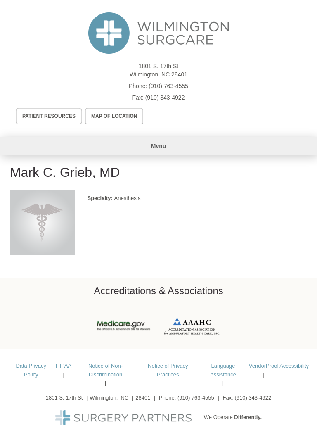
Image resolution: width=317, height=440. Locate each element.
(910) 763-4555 (168, 86)
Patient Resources (49, 116)
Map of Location (114, 116)
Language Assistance (223, 370)
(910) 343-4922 (165, 97)
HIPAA (63, 366)
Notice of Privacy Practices (168, 370)
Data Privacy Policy (31, 370)
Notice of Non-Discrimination (105, 370)
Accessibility (294, 366)
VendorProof (264, 366)
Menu (158, 146)
